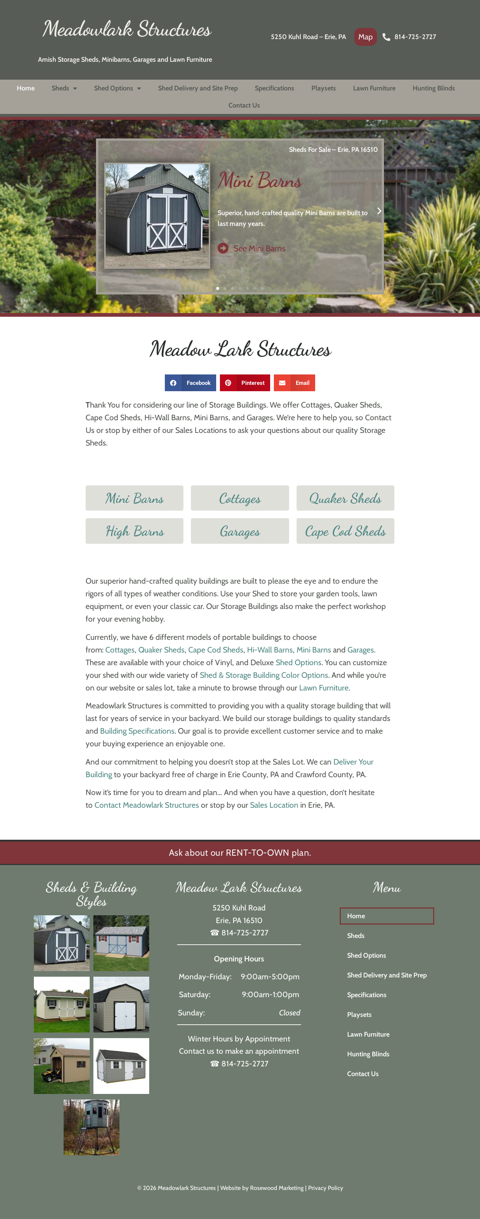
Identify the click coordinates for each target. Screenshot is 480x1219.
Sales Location (274, 805)
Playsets (323, 88)
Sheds (64, 88)
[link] (365, 37)
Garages (361, 649)
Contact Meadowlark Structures (147, 805)
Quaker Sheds (161, 649)
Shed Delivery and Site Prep (198, 88)
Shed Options (117, 88)
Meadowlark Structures (126, 28)
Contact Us (244, 105)
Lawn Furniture (374, 88)
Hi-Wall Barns (270, 649)
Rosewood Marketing (277, 1187)
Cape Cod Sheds (215, 649)
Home (26, 88)
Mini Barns (259, 179)
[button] (217, 288)
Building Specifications (137, 730)
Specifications (274, 88)
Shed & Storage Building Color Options (264, 675)
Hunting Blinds (434, 88)
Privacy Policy (325, 1187)
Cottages (120, 649)
